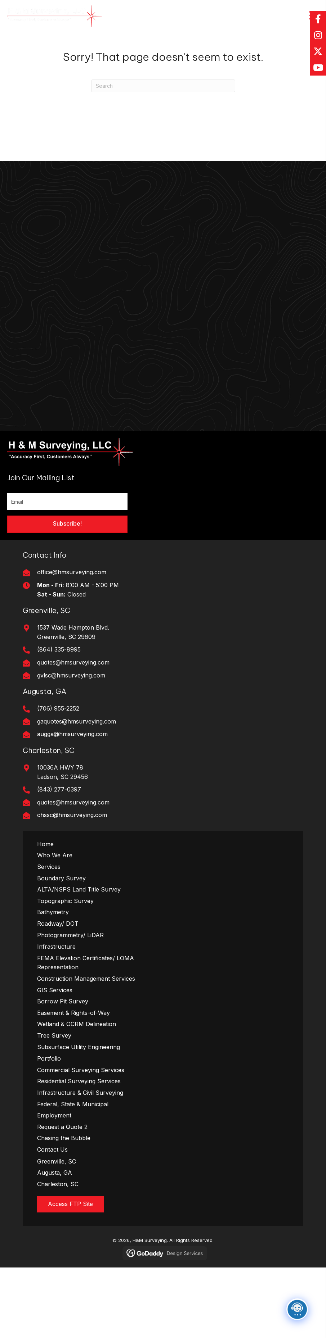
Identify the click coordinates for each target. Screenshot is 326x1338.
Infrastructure (56, 946)
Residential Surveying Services (79, 1081)
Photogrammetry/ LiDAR (70, 935)
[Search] (163, 86)
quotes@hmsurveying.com (73, 662)
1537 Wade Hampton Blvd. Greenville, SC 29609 (73, 632)
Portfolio (49, 1058)
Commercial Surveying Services (80, 1070)
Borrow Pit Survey (62, 1001)
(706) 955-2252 (58, 708)
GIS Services (54, 990)
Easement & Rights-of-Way (73, 1012)
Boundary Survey (61, 878)
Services (49, 866)
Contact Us (52, 1149)
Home (45, 844)
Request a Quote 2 (62, 1126)
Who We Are (54, 855)
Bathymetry (53, 912)
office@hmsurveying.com (71, 572)
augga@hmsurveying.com (72, 734)
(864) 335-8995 (59, 649)
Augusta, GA (54, 1172)
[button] (317, 18)
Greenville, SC (56, 1161)
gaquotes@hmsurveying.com (76, 721)
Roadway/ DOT (58, 923)
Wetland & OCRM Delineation (76, 1024)
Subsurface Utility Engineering (78, 1047)
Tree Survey (54, 1035)
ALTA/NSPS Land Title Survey (79, 889)
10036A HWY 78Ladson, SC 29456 (62, 772)
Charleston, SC (58, 1184)
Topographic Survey (65, 900)
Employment (54, 1115)
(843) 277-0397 (59, 789)
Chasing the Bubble (63, 1138)
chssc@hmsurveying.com (72, 814)
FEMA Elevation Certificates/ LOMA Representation (85, 962)
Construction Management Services (86, 978)
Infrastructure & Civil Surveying (80, 1092)
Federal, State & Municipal (72, 1104)
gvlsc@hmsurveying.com (71, 675)
